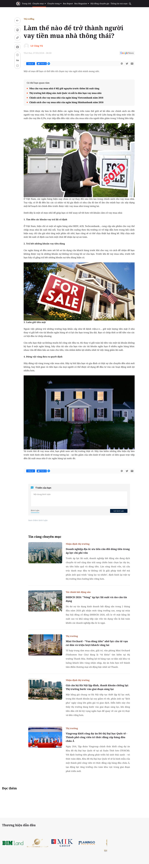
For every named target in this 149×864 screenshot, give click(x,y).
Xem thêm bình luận (38, 520)
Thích (42, 64)
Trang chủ (26, 3)
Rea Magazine (81, 3)
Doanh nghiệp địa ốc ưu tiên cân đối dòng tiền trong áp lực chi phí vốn (98, 550)
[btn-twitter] (126, 63)
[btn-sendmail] (132, 63)
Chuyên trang (54, 3)
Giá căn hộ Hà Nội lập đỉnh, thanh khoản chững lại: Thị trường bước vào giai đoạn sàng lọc (97, 687)
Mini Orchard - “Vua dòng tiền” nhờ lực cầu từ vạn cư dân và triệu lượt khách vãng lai (97, 643)
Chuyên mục (39, 3)
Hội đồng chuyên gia (99, 3)
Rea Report (68, 3)
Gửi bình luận (118, 511)
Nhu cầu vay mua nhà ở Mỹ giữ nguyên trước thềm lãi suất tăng (64, 88)
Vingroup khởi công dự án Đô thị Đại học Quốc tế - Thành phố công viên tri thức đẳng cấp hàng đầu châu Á (96, 737)
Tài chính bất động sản (78, 592)
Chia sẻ (30, 64)
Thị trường (29, 19)
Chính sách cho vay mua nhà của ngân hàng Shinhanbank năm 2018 (66, 102)
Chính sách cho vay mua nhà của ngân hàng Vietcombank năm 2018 (66, 97)
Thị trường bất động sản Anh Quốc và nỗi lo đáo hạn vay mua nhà (65, 93)
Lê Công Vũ (37, 45)
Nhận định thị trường (78, 543)
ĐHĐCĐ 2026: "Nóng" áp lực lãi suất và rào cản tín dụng (96, 599)
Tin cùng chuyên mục (44, 537)
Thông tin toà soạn (119, 3)
